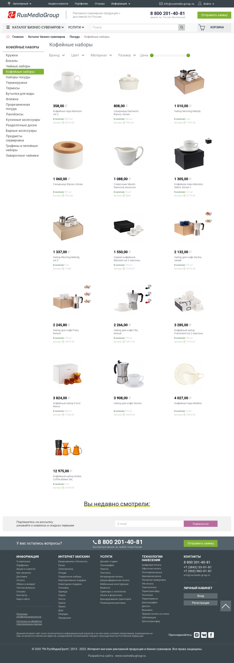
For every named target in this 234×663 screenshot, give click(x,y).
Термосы (13, 88)
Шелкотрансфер (151, 621)
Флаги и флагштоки (111, 595)
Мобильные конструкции (114, 584)
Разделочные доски (21, 125)
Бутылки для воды (20, 93)
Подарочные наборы (69, 576)
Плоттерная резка (152, 572)
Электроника (65, 569)
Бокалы (12, 61)
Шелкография (149, 602)
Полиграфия (107, 565)
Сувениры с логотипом (113, 591)
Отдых (61, 595)
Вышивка (147, 610)
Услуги (76, 27)
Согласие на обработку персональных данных (29, 623)
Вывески (105, 587)
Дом (60, 610)
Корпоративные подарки (72, 580)
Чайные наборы (18, 66)
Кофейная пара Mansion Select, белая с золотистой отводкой (188, 187)
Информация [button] (120, 3)
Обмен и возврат (25, 584)
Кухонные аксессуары (23, 120)
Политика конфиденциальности (28, 615)
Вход (200, 596)
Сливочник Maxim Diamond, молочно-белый (125, 187)
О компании (23, 561)
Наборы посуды (18, 77)
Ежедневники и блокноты (72, 561)
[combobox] (134, 27)
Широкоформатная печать (115, 580)
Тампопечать (149, 587)
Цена (144, 55)
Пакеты (104, 569)
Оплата (20, 580)
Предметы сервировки (15, 138)
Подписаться (201, 523)
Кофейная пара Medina (188, 403)
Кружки (12, 55)
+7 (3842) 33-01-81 (198, 567)
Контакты (21, 595)
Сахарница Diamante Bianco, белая (126, 113)
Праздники (64, 617)
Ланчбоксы (14, 114)
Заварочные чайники (22, 155)
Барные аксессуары (21, 131)
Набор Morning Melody (187, 111)
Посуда (62, 572)
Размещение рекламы (113, 602)
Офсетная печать (151, 568)
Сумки (61, 602)
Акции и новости (58, 3)
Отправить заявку (214, 15)
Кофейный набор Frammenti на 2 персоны (188, 332)
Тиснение (147, 595)
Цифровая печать (151, 565)
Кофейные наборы (20, 72)
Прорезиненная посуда (18, 107)
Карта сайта (23, 599)
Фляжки (12, 99)
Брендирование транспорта (115, 599)
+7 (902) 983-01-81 (198, 571)
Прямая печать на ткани (155, 613)
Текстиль (105, 572)
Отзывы (100, 3)
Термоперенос (150, 598)
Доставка (21, 576)
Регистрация (200, 603)
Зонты (61, 599)
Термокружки (16, 83)
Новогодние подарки (70, 584)
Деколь (146, 606)
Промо (62, 606)
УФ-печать (148, 583)
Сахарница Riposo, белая (68, 184)
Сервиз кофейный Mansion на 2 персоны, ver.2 (127, 260)
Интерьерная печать (111, 576)
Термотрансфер (150, 591)
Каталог (35, 27)
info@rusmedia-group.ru (197, 575)
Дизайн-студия (108, 561)
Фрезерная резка (151, 576)
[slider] (152, 55)
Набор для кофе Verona (128, 403)
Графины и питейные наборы (22, 148)
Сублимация (149, 617)
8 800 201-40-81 (197, 562)
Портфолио (81, 3)
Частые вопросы (25, 587)
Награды (63, 614)
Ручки (61, 565)
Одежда (62, 591)
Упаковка (63, 587)
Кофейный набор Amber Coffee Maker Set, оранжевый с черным (67, 479)
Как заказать (23, 572)
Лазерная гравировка (154, 579)
